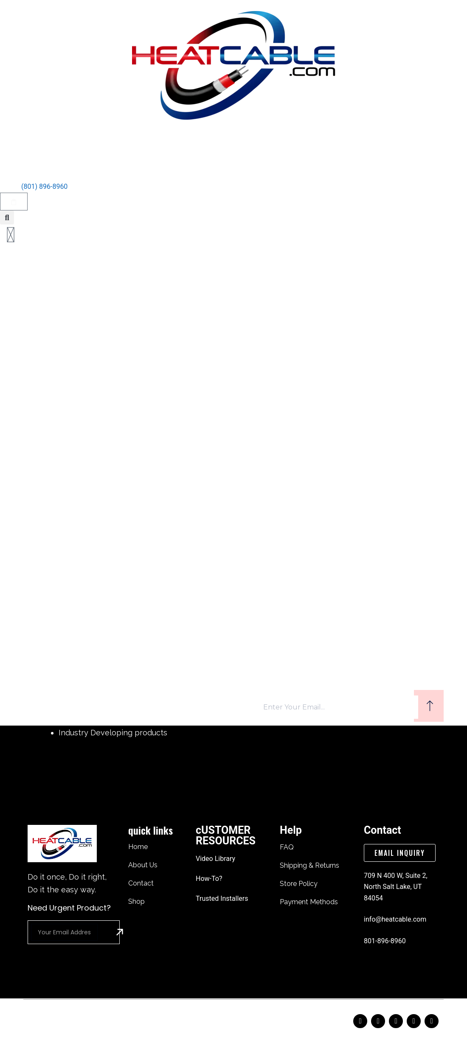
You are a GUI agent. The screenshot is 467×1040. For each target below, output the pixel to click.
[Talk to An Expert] (10, 172)
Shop (317, 141)
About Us (190, 141)
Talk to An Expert (53, 168)
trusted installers (222, 898)
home (150, 141)
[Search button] (309, 352)
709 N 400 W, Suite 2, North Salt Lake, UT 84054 (396, 887)
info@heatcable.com (395, 919)
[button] (7, 217)
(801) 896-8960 (44, 186)
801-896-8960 (385, 941)
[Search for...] (225, 352)
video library (215, 859)
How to (282, 141)
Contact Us (237, 141)
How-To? (209, 879)
